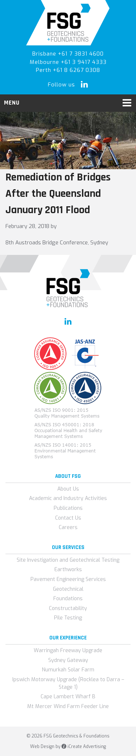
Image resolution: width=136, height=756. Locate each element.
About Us (68, 488)
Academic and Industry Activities (68, 498)
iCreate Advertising (83, 746)
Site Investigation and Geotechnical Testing (68, 560)
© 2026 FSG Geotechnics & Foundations (68, 736)
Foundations (68, 598)
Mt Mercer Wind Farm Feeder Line (68, 706)
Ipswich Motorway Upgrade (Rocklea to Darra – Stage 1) (68, 683)
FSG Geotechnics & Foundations (68, 22)
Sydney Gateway (68, 660)
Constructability (68, 608)
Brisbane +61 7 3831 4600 (68, 53)
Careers (68, 527)
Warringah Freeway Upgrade (68, 650)
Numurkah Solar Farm (68, 669)
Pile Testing (68, 617)
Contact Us (68, 518)
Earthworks (68, 569)
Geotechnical (68, 589)
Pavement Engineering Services (68, 579)
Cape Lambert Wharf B (68, 696)
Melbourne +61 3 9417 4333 (68, 62)
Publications (68, 508)
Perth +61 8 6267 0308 (68, 70)
